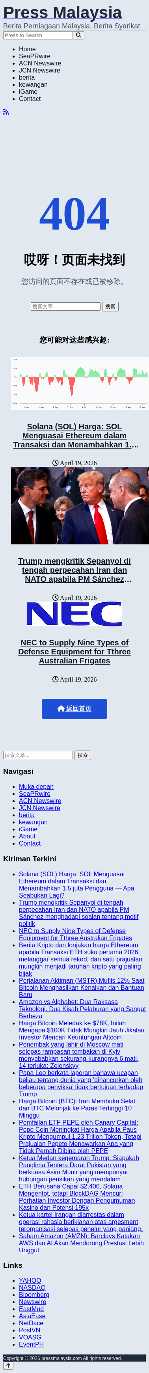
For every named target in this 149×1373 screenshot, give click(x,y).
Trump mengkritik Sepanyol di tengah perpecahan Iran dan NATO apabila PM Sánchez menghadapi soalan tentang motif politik (75, 579)
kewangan (33, 84)
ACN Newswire (40, 63)
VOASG (30, 1337)
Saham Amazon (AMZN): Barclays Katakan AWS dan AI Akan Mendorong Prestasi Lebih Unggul (81, 1243)
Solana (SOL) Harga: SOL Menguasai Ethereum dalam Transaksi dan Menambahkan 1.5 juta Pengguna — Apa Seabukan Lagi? (74, 444)
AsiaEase (32, 1316)
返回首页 (74, 708)
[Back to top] (8, 1366)
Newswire (32, 1301)
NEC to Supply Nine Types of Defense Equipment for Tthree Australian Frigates (74, 651)
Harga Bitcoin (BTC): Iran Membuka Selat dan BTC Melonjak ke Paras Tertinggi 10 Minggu (77, 1108)
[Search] (78, 35)
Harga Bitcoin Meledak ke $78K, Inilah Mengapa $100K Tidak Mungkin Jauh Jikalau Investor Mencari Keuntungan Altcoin (81, 1030)
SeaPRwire (34, 56)
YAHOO (30, 1280)
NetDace (31, 1323)
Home (27, 49)
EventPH (31, 1344)
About (27, 836)
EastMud (31, 1309)
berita (27, 77)
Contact (30, 98)
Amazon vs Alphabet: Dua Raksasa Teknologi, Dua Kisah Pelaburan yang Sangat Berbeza (82, 1009)
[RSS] (6, 112)
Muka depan (36, 786)
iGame (28, 91)
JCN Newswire (39, 70)
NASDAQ (32, 1287)
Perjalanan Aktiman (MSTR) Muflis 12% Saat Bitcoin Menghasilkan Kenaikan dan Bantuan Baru (81, 987)
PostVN (29, 1330)
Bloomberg (34, 1294)
